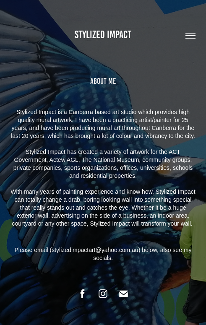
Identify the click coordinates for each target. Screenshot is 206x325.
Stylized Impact (103, 34)
